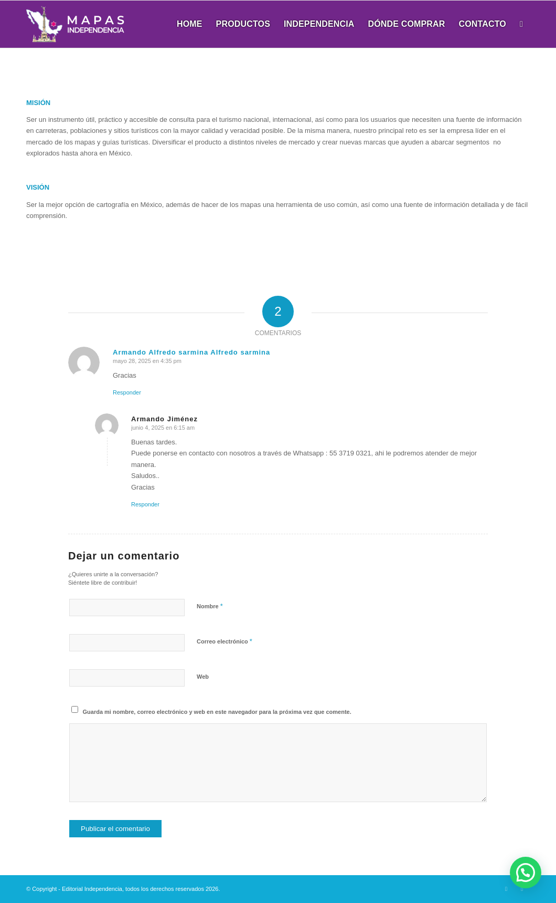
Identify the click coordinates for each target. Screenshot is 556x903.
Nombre (210, 606)
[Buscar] (521, 24)
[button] (525, 872)
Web (203, 676)
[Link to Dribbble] (522, 889)
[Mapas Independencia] (75, 24)
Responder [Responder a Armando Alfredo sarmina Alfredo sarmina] (127, 392)
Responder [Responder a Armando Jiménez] (145, 504)
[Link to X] (506, 889)
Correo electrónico (224, 641)
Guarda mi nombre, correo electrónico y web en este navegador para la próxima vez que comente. (217, 712)
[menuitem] (189, 24)
